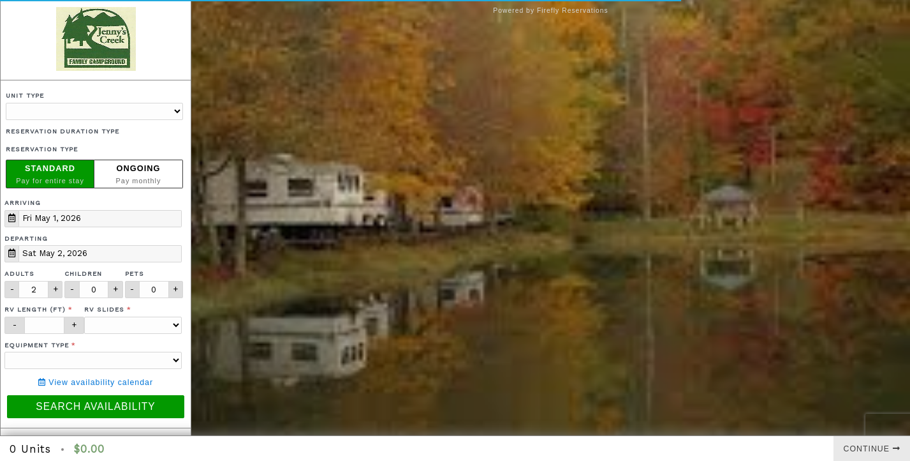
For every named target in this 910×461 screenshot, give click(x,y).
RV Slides (104, 309)
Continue (872, 448)
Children (83, 273)
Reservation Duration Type (62, 131)
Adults (19, 273)
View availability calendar (95, 382)
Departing (26, 238)
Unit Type (25, 95)
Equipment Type (36, 345)
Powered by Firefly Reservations (550, 10)
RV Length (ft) (35, 309)
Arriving (22, 202)
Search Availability (95, 406)
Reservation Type (42, 149)
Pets (134, 273)
